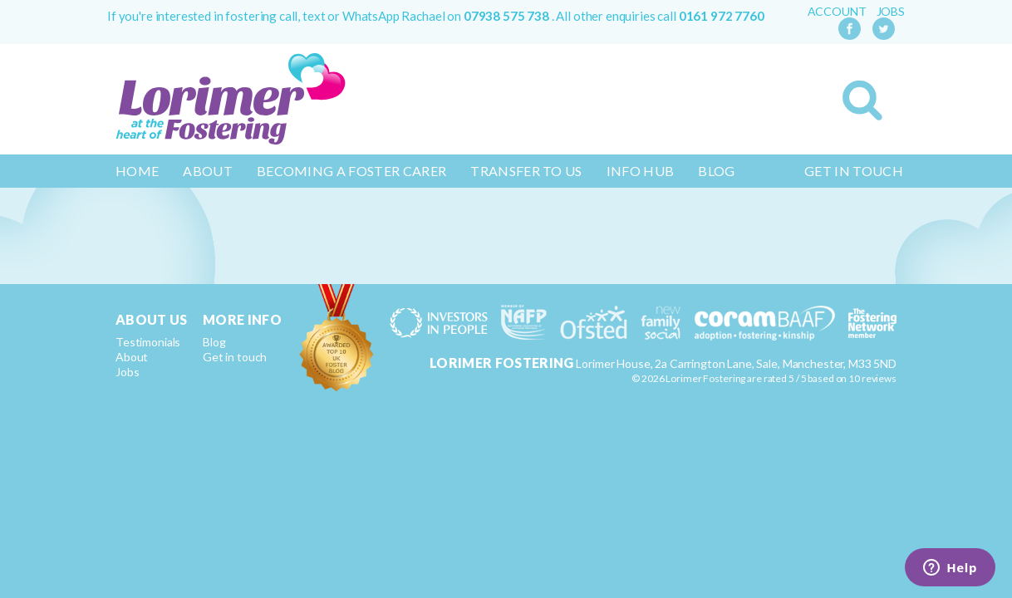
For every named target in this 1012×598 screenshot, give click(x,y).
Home (137, 171)
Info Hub (641, 171)
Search (862, 100)
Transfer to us (526, 171)
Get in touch (853, 171)
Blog (716, 171)
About (208, 171)
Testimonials (147, 342)
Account (837, 11)
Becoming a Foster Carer (351, 171)
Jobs (891, 11)
